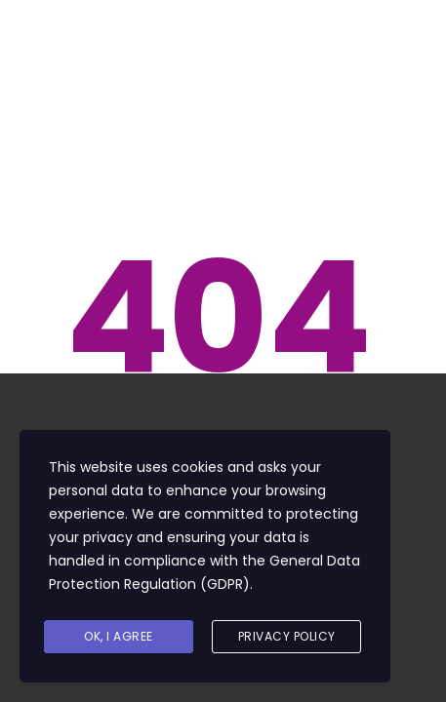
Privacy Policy (287, 636)
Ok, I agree (118, 636)
